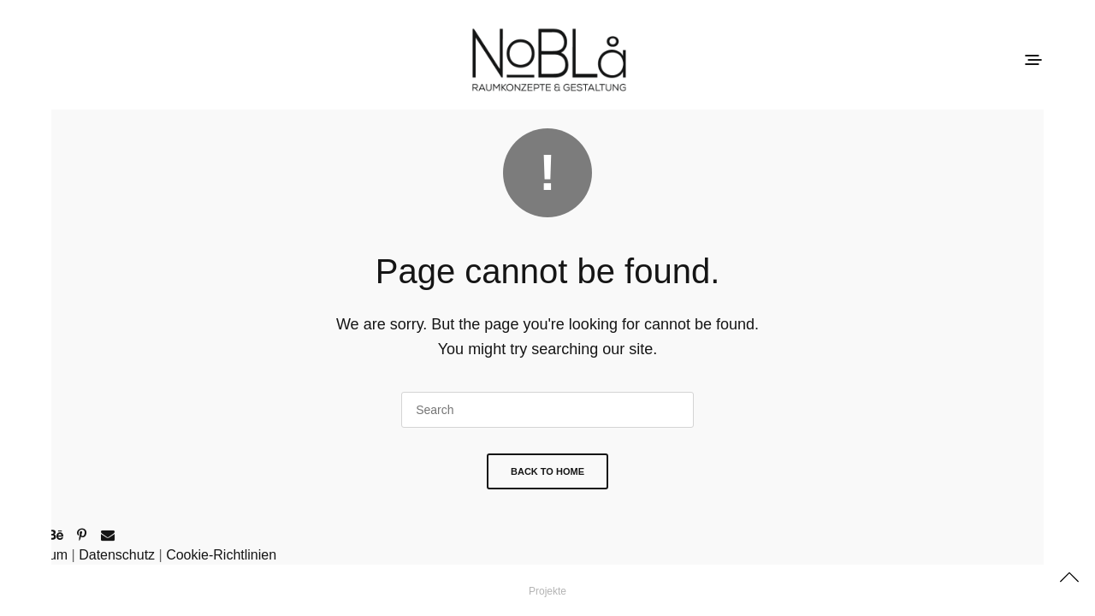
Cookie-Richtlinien (221, 555)
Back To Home (547, 471)
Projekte (547, 591)
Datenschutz (117, 555)
